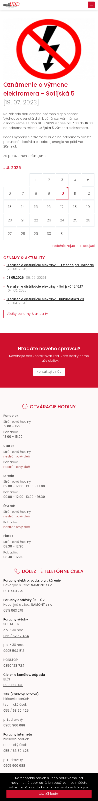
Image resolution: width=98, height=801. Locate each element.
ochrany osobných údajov (67, 787)
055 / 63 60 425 (16, 710)
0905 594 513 (13, 651)
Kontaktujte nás (49, 371)
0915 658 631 (13, 685)
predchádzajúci (63, 246)
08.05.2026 (15, 277)
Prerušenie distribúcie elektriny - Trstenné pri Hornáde (50, 265)
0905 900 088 (14, 725)
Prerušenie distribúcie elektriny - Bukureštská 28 (45, 299)
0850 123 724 (13, 665)
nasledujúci (85, 246)
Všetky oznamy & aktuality (27, 313)
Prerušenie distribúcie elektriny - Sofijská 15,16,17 (44, 286)
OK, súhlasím (49, 793)
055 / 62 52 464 (16, 636)
